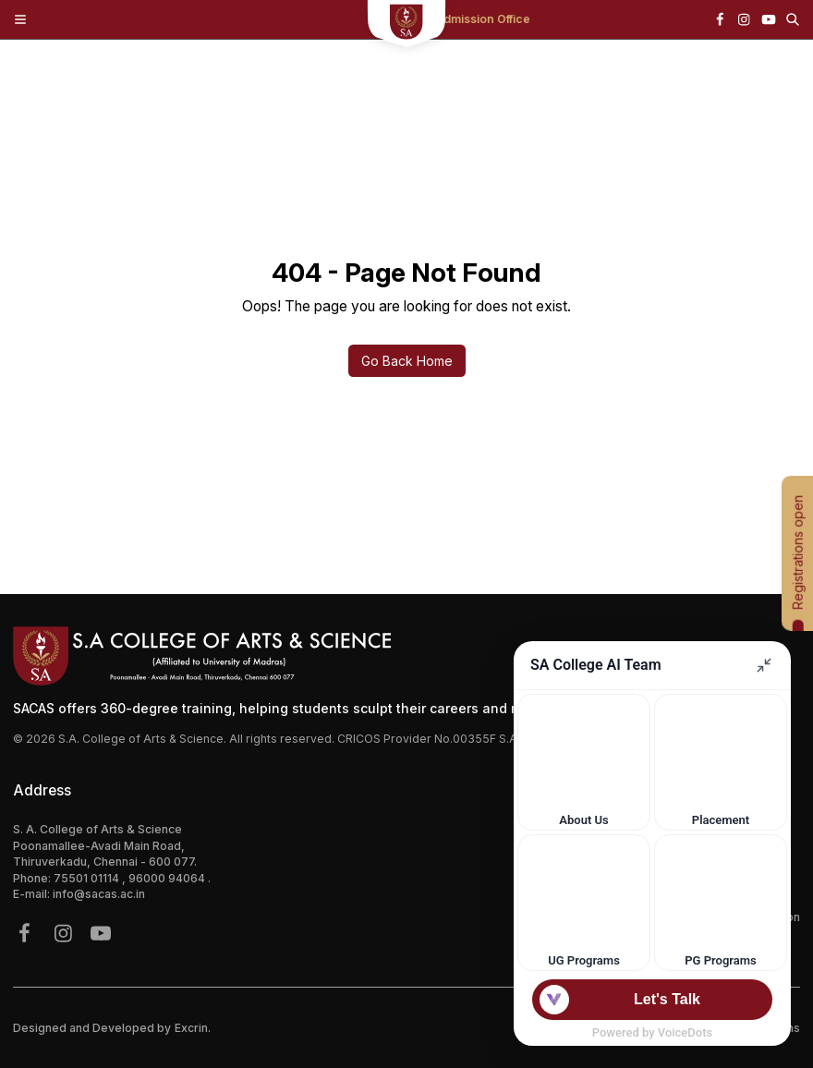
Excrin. (193, 1028)
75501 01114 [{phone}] (88, 878)
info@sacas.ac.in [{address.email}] (99, 894)
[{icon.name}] (719, 19)
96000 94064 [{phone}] (168, 878)
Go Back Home (407, 361)
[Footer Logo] (406, 656)
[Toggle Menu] (20, 19)
